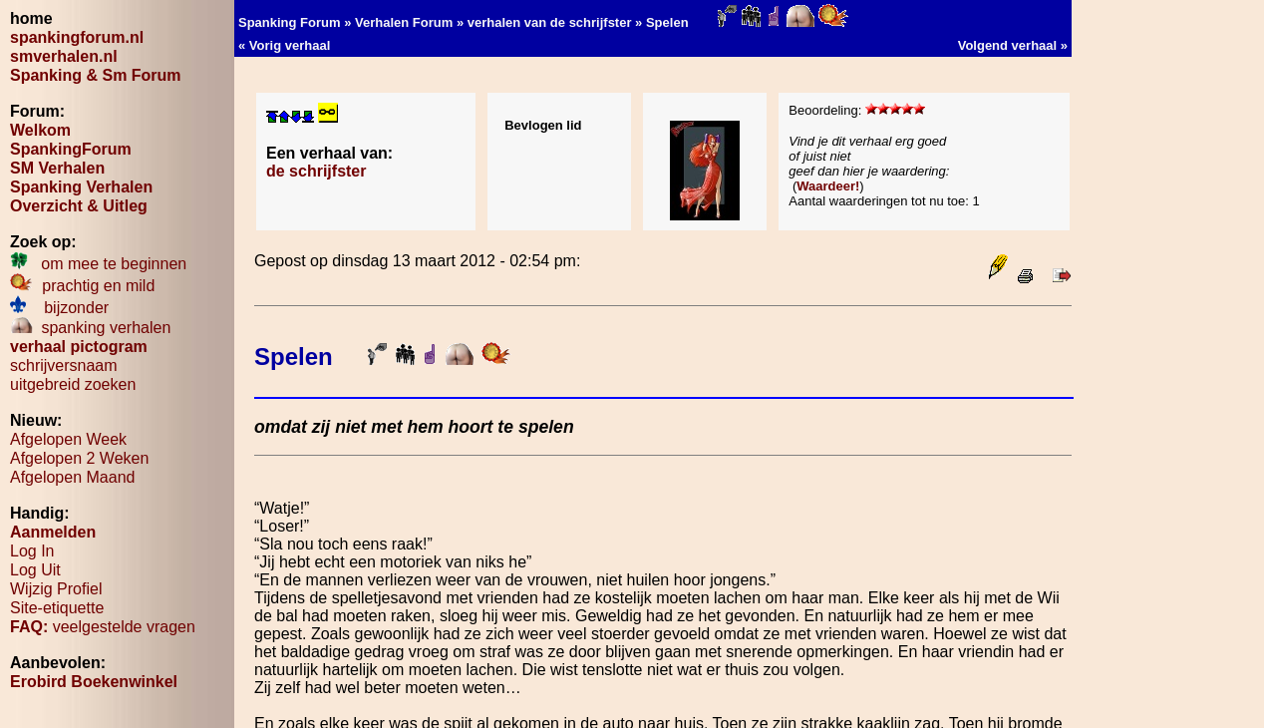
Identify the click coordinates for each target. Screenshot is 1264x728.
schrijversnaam (64, 365)
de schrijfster (316, 171)
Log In (32, 551)
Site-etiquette (57, 607)
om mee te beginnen (98, 263)
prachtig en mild (82, 285)
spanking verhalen (90, 327)
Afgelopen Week (68, 439)
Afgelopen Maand (72, 477)
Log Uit (35, 569)
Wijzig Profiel (56, 588)
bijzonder (59, 307)
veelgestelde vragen (102, 626)
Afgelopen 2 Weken (79, 458)
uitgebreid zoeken (73, 384)
